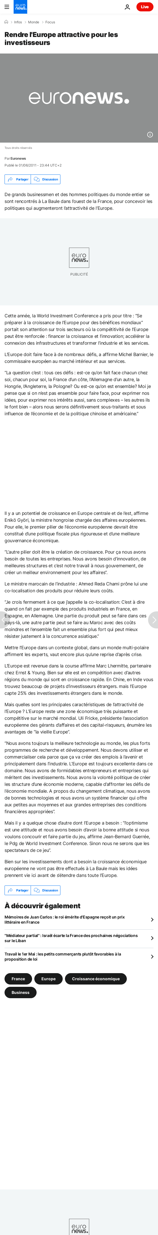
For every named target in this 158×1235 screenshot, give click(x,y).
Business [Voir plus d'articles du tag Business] (21, 992)
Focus (50, 22)
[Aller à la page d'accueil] (20, 7)
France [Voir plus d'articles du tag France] (18, 978)
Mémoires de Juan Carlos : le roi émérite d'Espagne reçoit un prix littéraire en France (65, 919)
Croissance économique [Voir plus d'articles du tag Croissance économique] (96, 978)
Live (145, 6)
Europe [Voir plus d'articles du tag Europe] (48, 978)
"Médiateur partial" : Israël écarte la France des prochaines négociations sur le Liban (71, 938)
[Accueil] (6, 22)
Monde (33, 22)
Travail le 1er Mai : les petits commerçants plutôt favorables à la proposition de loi (63, 956)
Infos (18, 22)
